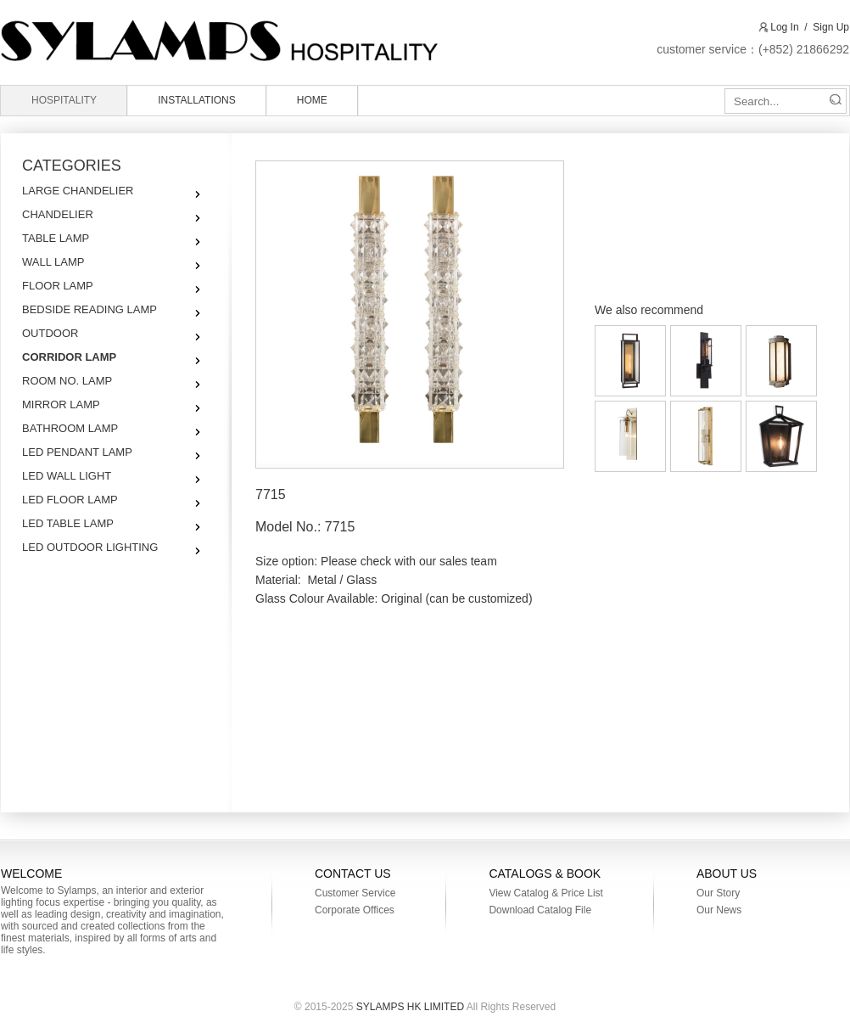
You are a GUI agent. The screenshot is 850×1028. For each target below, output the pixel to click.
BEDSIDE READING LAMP (89, 309)
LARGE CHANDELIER (77, 190)
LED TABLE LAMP (68, 523)
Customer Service (355, 893)
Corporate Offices (354, 910)
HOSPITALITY (64, 100)
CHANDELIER (57, 214)
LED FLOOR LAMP (70, 499)
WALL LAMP (53, 262)
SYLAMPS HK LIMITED (259, 40)
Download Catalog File (540, 910)
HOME (312, 100)
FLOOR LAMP (57, 285)
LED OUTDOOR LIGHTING (90, 547)
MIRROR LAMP (61, 404)
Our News (718, 910)
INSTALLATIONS (197, 100)
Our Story (718, 893)
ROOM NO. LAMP (67, 380)
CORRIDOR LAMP (69, 357)
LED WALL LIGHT (66, 475)
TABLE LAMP (55, 238)
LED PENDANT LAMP (77, 452)
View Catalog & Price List (546, 893)
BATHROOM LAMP (70, 428)
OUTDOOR (50, 333)
